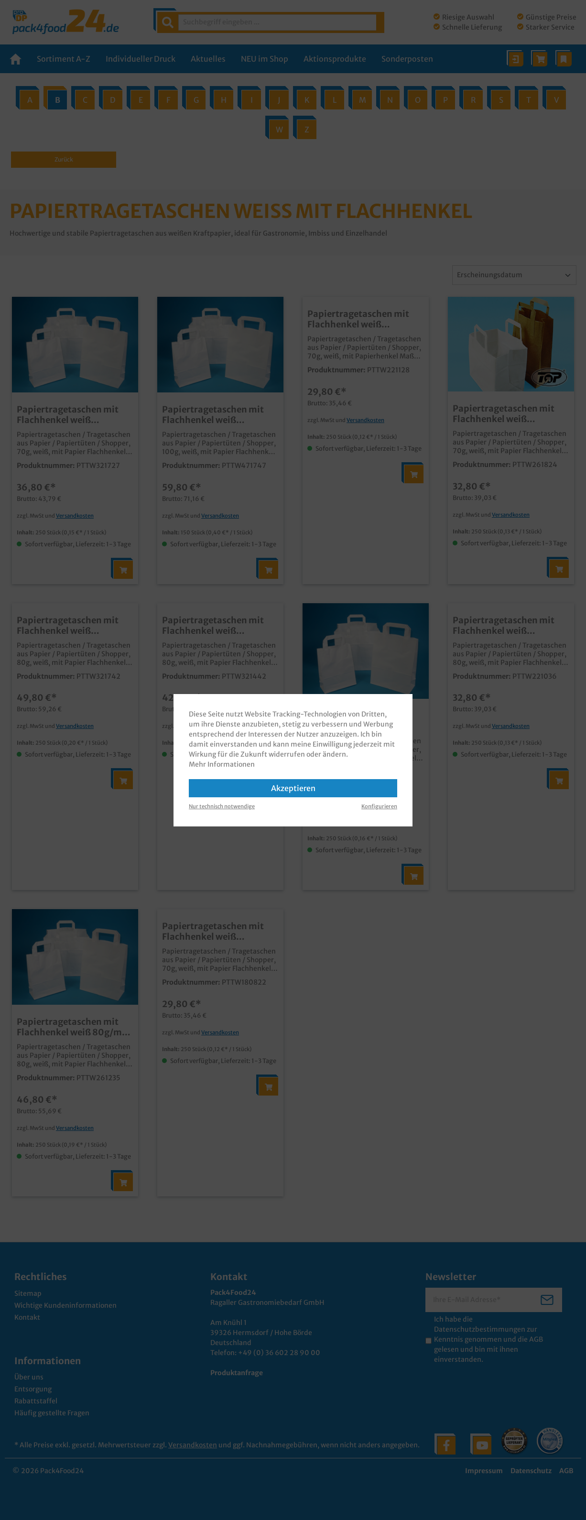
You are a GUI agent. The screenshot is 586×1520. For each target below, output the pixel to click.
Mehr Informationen (222, 764)
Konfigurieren (379, 806)
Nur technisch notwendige (222, 806)
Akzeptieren (293, 788)
